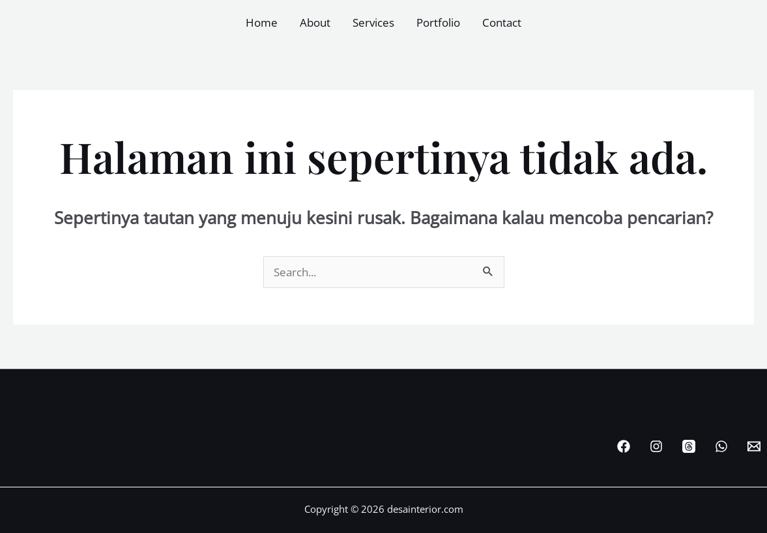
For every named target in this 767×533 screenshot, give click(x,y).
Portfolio (438, 22)
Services (373, 22)
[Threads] (688, 446)
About (315, 22)
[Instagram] (656, 446)
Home (262, 22)
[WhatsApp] (721, 446)
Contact (501, 22)
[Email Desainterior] (753, 446)
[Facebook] (623, 446)
